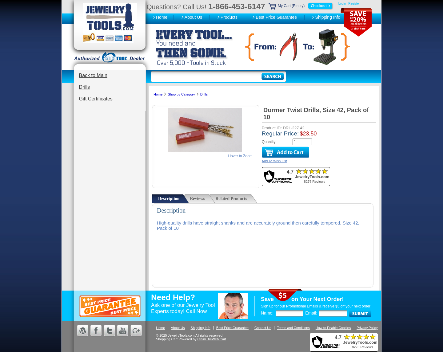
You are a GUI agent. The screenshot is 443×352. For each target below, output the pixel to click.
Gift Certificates (96, 98)
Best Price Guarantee (276, 17)
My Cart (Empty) (301, 6)
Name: (267, 313)
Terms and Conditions (293, 328)
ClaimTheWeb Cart (212, 339)
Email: (311, 313)
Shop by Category (181, 94)
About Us (193, 17)
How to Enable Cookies (333, 328)
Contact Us (262, 328)
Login (342, 3)
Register (354, 3)
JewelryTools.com (181, 335)
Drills (84, 87)
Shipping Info (327, 17)
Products (229, 17)
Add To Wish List (274, 161)
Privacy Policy (367, 328)
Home (161, 17)
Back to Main (93, 75)
